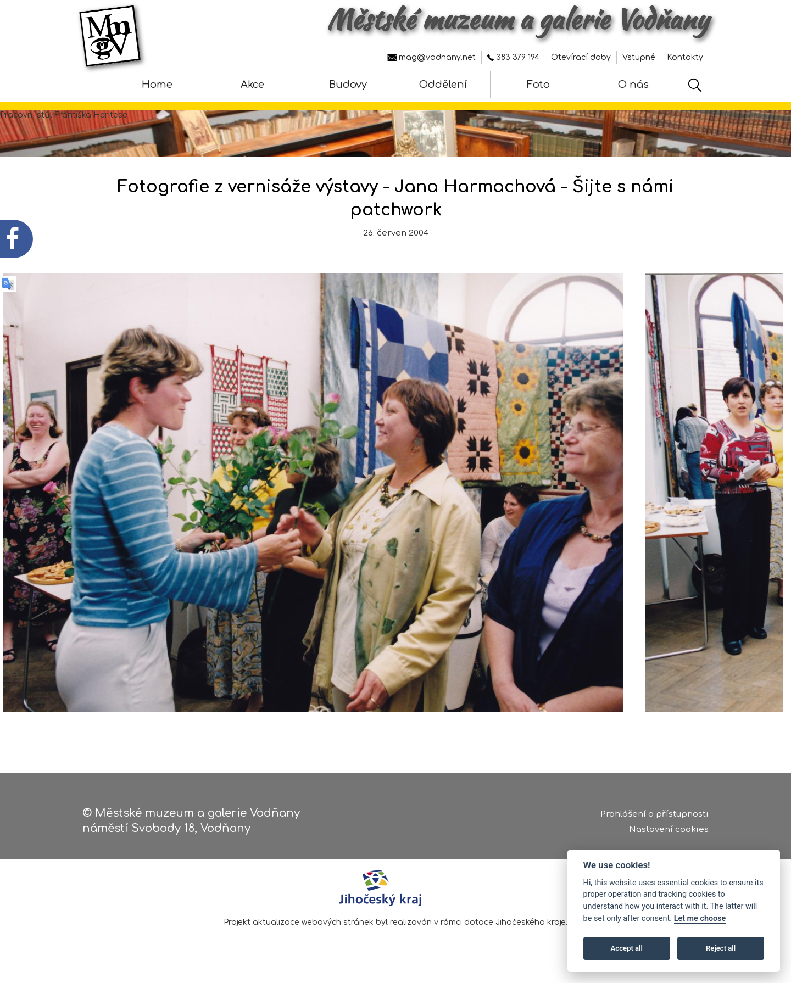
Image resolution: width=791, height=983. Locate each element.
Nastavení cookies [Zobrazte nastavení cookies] (669, 829)
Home (157, 84)
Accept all (627, 948)
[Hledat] (695, 85)
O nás (633, 84)
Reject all (721, 948)
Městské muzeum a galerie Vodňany (518, 19)
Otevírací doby (581, 57)
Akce (252, 84)
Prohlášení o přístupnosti (654, 814)
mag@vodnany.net (431, 57)
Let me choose (700, 918)
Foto (538, 84)
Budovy (348, 84)
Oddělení (443, 84)
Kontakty (685, 57)
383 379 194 (513, 57)
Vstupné (638, 57)
